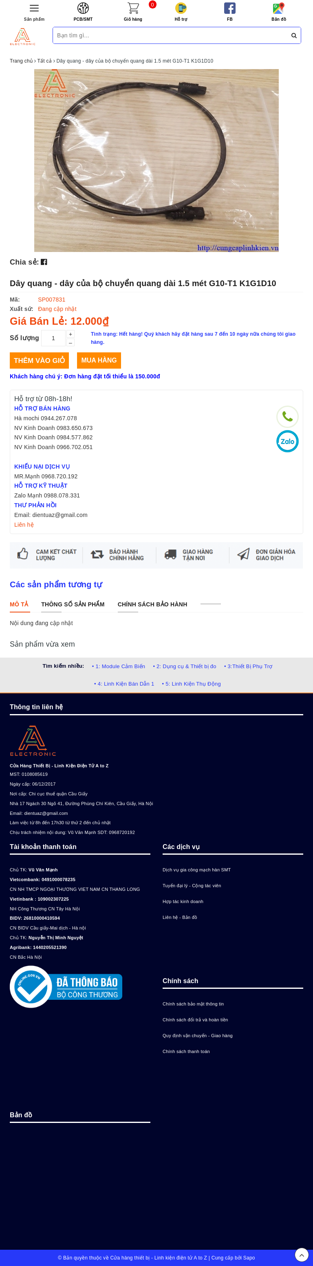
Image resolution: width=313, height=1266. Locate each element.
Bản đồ (278, 19)
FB (230, 19)
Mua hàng (99, 360)
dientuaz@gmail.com (46, 813)
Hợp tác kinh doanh (183, 901)
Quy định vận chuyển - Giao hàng (198, 1035)
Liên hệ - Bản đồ (180, 917)
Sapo (249, 1258)
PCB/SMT (83, 19)
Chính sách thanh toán (186, 1051)
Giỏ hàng (133, 19)
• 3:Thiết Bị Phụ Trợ (248, 666)
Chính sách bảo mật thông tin (193, 1003)
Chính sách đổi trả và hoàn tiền (195, 1019)
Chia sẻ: (24, 262)
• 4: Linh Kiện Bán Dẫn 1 (124, 684)
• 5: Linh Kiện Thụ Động (191, 684)
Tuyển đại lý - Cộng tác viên (192, 885)
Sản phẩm (34, 19)
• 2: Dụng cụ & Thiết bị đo (184, 666)
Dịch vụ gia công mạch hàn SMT (197, 869)
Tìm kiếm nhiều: (63, 666)
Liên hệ (24, 524)
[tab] (19, 604)
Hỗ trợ (181, 19)
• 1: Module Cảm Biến (118, 666)
